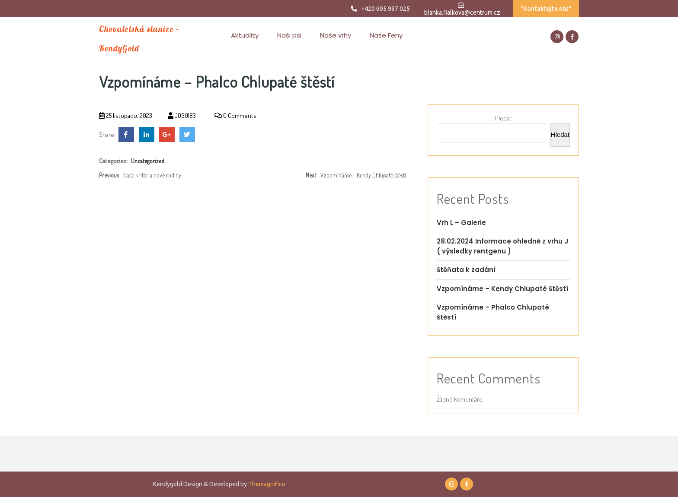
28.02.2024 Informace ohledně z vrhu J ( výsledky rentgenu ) (502, 246)
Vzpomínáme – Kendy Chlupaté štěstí (502, 288)
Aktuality (245, 35)
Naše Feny (386, 35)
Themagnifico (266, 484)
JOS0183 (182, 115)
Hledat (503, 118)
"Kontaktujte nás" (546, 8)
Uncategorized (147, 161)
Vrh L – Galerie (461, 222)
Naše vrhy (335, 35)
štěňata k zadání (466, 269)
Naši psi (289, 35)
